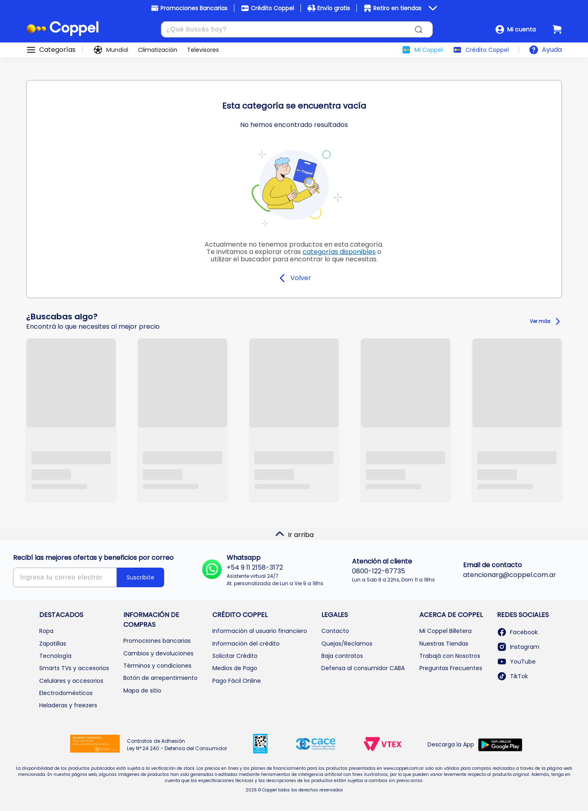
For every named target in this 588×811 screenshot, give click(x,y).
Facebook (517, 632)
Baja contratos (342, 656)
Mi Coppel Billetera (445, 631)
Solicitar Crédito (235, 656)
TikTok (512, 676)
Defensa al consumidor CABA (363, 668)
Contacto (335, 631)
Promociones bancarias (157, 641)
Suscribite (140, 577)
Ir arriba (294, 534)
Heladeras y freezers (68, 705)
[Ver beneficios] (433, 8)
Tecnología (55, 656)
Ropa (46, 631)
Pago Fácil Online (236, 681)
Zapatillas (52, 643)
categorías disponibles (339, 251)
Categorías (57, 49)
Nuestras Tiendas (443, 643)
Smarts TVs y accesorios (74, 668)
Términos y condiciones (157, 666)
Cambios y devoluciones (158, 653)
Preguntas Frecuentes (450, 668)
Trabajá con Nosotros (449, 656)
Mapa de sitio (142, 690)
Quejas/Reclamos (346, 643)
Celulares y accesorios (71, 681)
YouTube (516, 661)
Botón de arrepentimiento (160, 678)
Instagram (518, 647)
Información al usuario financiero (259, 631)
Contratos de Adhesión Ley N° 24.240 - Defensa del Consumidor (177, 744)
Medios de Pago (234, 668)
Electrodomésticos (66, 693)
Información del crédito (246, 643)
